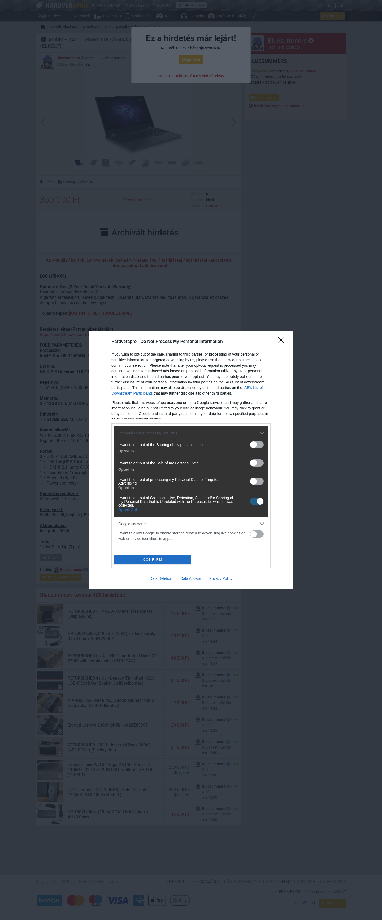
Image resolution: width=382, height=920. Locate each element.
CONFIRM (153, 560)
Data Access (190, 578)
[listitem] (191, 433)
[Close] (283, 342)
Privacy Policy (220, 578)
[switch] (257, 444)
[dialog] (191, 460)
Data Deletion (161, 578)
